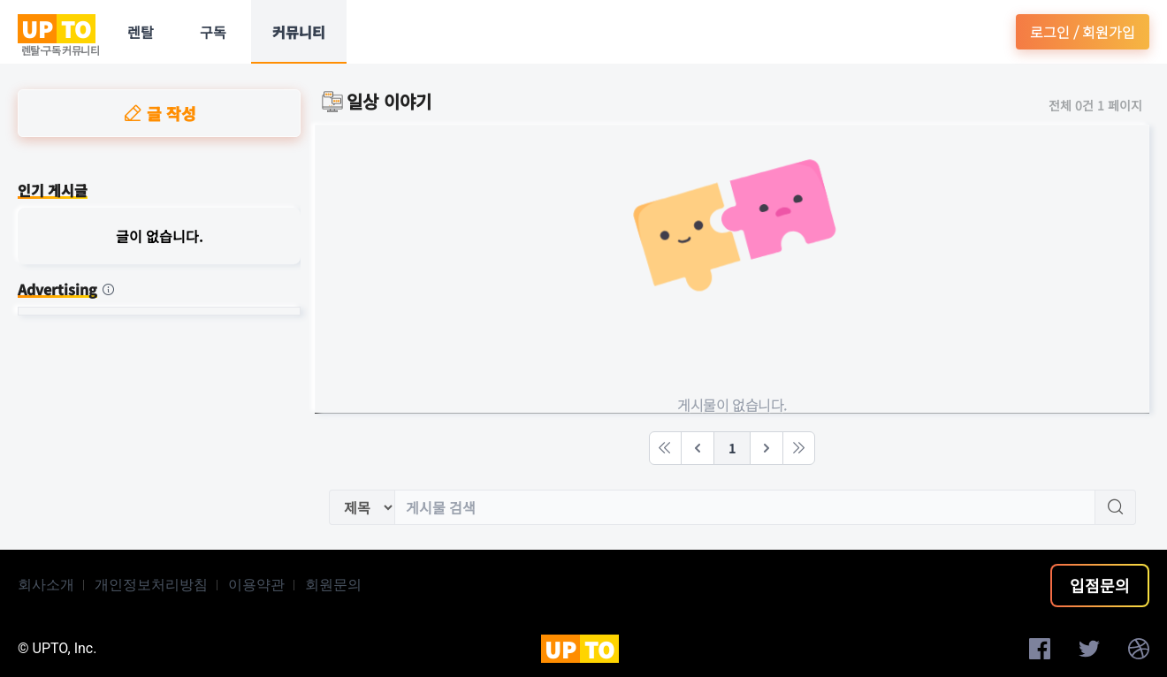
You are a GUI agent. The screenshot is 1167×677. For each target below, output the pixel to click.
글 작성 (159, 113)
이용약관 (256, 584)
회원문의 (333, 584)
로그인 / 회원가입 (1082, 31)
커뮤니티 (298, 31)
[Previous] (697, 448)
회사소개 (46, 584)
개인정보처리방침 (151, 584)
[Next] (766, 448)
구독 (213, 31)
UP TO (56, 28)
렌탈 (140, 31)
